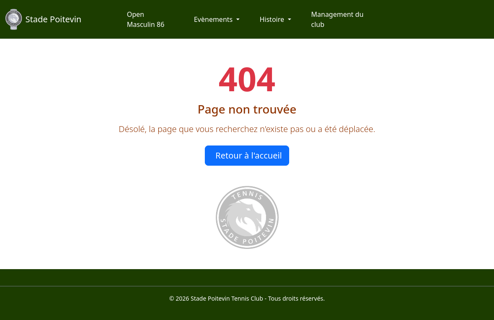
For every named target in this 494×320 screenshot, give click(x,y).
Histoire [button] (272, 19)
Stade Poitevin (43, 19)
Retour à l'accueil (248, 155)
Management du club (337, 19)
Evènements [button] (214, 19)
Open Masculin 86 (145, 19)
